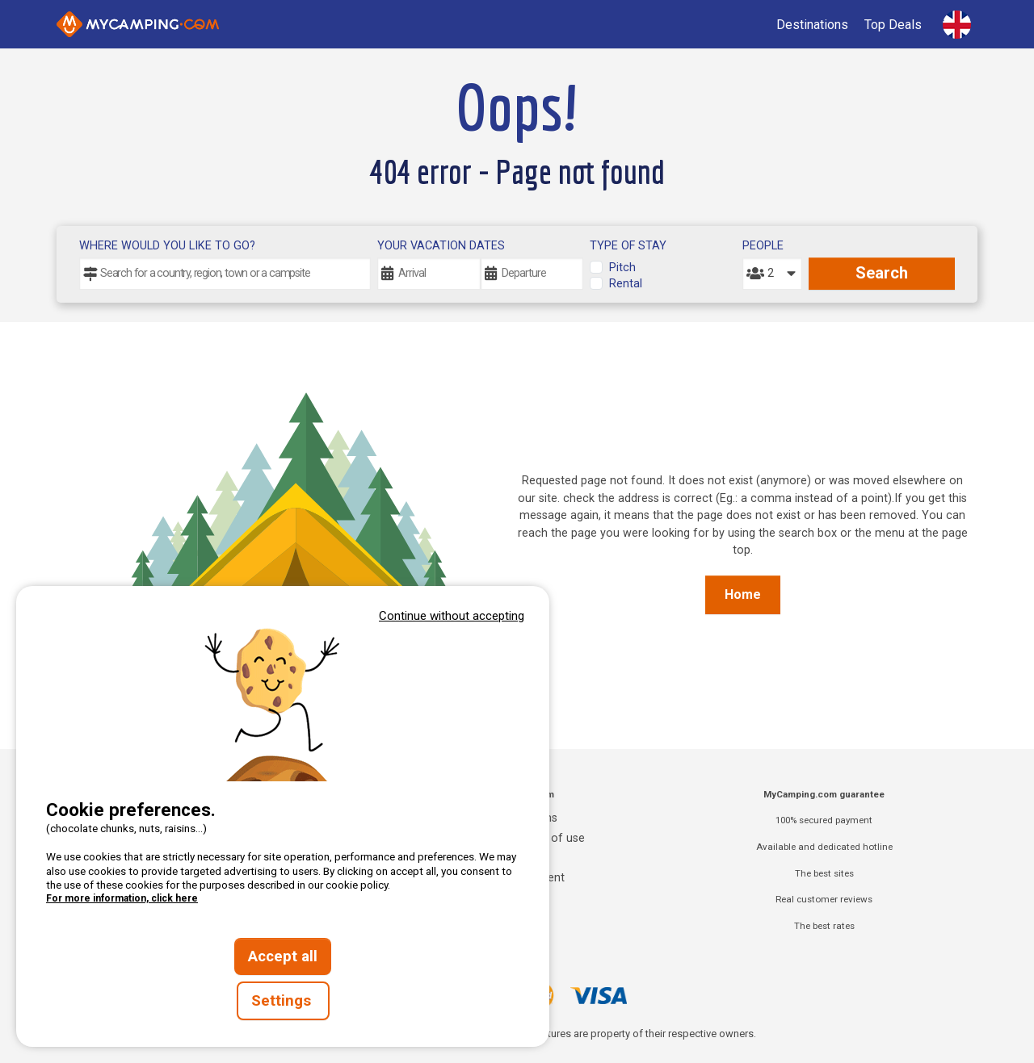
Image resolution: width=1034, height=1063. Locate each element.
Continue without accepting (451, 616)
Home (743, 594)
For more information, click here (122, 898)
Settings (283, 1001)
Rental (625, 284)
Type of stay (628, 246)
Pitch (622, 267)
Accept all (282, 956)
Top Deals (893, 24)
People (763, 246)
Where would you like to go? (167, 246)
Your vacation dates (441, 246)
